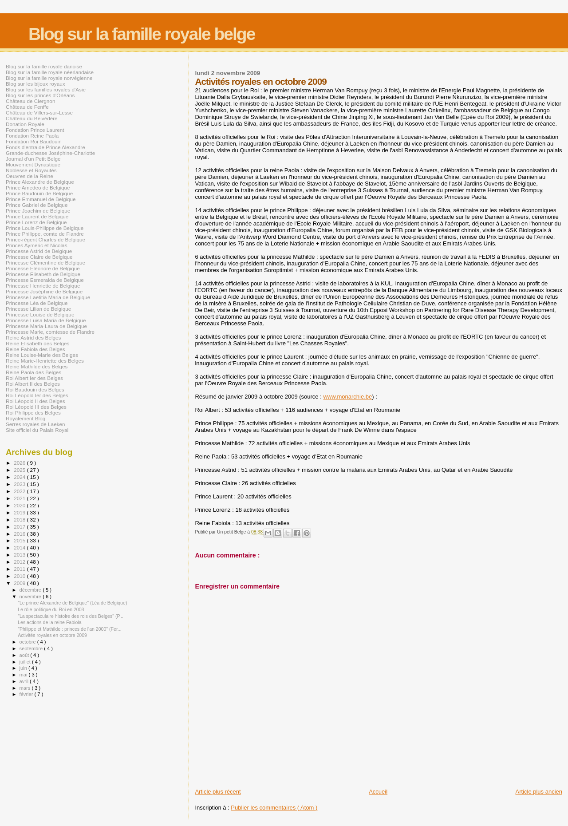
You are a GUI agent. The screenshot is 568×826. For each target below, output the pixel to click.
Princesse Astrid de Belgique (39, 251)
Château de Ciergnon (30, 101)
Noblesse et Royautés (31, 170)
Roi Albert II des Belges (33, 384)
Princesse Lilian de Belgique (38, 309)
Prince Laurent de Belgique (37, 216)
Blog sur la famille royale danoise (44, 66)
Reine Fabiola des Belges (35, 349)
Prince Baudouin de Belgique (39, 193)
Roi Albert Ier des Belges (34, 378)
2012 (20, 562)
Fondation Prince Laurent (35, 130)
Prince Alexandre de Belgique (40, 182)
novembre (31, 596)
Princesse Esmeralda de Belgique (45, 280)
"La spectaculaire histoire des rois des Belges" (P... (70, 616)
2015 (20, 540)
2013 (20, 554)
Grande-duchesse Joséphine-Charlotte (50, 153)
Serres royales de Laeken (35, 424)
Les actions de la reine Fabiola (49, 622)
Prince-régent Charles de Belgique (45, 239)
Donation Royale (25, 124)
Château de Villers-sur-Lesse (39, 112)
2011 (20, 569)
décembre (31, 590)
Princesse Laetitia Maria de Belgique (48, 297)
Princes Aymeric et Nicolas (36, 245)
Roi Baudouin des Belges (35, 389)
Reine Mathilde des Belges (36, 366)
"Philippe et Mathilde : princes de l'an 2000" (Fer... (70, 629)
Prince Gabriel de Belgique (36, 205)
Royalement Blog (25, 418)
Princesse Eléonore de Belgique (43, 268)
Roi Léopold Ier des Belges (37, 395)
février (27, 694)
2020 (20, 505)
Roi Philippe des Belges (33, 412)
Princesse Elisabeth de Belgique (43, 274)
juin (24, 668)
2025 (20, 470)
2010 (20, 576)
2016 (20, 534)
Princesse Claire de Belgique (39, 257)
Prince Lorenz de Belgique (36, 222)
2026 (20, 463)
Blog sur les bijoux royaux (35, 84)
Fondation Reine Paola (32, 135)
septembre (32, 648)
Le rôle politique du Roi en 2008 (51, 609)
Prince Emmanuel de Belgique (41, 199)
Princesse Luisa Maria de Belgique (46, 320)
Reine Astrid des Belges (33, 337)
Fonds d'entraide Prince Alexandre (45, 147)
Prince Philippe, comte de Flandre (45, 234)
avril (25, 681)
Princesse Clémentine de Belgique (45, 262)
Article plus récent (218, 791)
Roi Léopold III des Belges (36, 407)
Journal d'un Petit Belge (33, 159)
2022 (20, 491)
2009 (20, 583)
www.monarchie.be (347, 396)
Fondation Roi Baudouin (34, 141)
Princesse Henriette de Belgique (43, 286)
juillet (26, 661)
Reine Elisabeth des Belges (37, 343)
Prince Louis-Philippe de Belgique (44, 228)
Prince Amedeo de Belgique (38, 187)
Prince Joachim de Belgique (38, 210)
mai (24, 674)
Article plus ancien (539, 791)
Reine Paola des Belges (33, 372)
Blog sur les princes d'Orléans (40, 95)
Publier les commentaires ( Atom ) (274, 807)
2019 (20, 512)
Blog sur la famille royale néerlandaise (50, 72)
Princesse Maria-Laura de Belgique (46, 326)
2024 (20, 477)
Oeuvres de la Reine (29, 176)
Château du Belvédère (32, 118)
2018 (20, 519)
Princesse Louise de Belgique (40, 314)
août (25, 655)
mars (26, 688)
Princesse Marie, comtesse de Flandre (50, 332)
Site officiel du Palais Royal (37, 430)
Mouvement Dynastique (33, 164)
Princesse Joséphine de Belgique (44, 291)
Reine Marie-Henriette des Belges (45, 361)
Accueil (378, 791)
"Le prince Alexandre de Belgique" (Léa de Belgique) (72, 602)
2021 (20, 498)
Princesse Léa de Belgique (36, 303)
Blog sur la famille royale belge (141, 33)
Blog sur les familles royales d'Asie (46, 89)
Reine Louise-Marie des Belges (42, 355)
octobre (28, 641)
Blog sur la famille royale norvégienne (49, 78)
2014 (20, 547)
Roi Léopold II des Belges (35, 401)
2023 (20, 484)
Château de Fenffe (27, 107)
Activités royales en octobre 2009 (52, 635)
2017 (20, 527)
